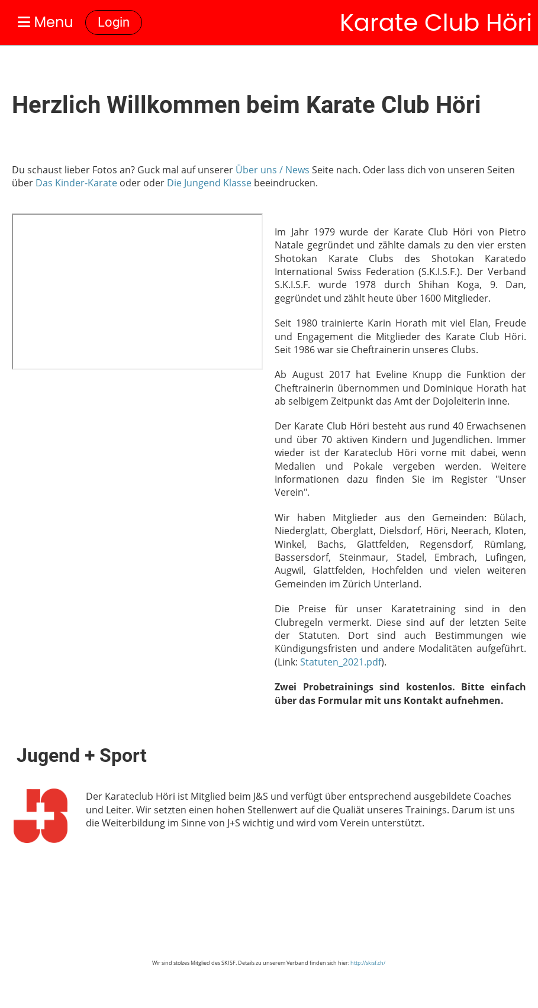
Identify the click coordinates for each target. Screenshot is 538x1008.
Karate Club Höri (436, 22)
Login (114, 22)
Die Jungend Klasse (209, 182)
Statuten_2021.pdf (340, 661)
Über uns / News (273, 169)
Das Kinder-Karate (76, 182)
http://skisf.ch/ (367, 963)
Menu (45, 22)
